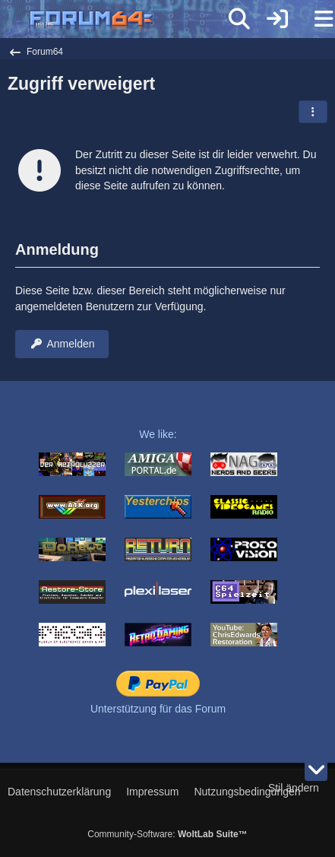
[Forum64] (131, 21)
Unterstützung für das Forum (158, 709)
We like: (158, 434)
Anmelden (62, 344)
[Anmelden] (277, 19)
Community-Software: (167, 834)
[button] (313, 111)
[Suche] (239, 19)
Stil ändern (293, 788)
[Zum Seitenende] (316, 769)
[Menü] (315, 19)
